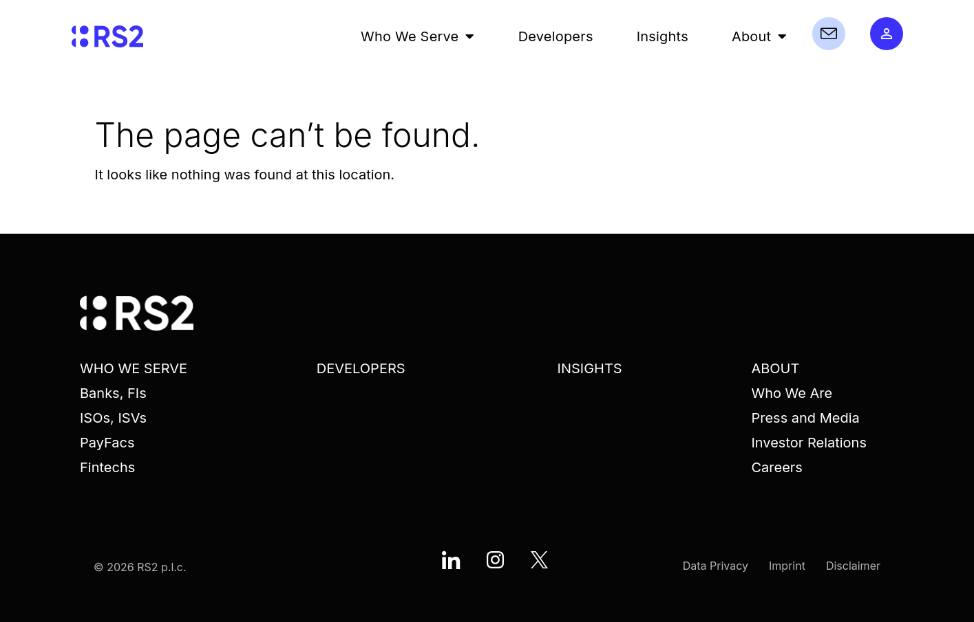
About (759, 36)
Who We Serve (418, 36)
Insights (662, 36)
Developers (555, 36)
